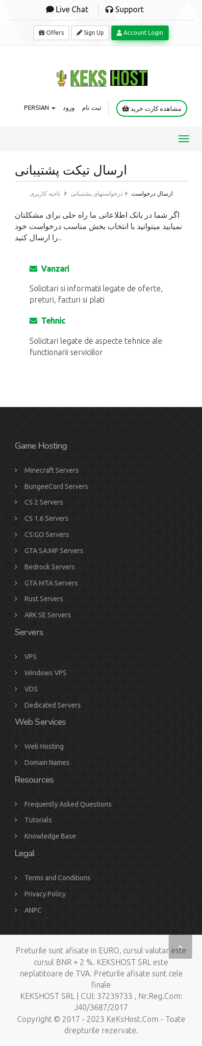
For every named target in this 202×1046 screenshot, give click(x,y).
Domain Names (47, 762)
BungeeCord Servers (56, 486)
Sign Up (90, 32)
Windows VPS (46, 673)
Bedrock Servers (50, 567)
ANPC (33, 910)
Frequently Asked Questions (68, 804)
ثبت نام (91, 107)
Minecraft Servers (52, 470)
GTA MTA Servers (51, 583)
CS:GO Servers (47, 534)
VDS (31, 689)
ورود (69, 107)
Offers (51, 32)
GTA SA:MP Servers (54, 551)
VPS (31, 657)
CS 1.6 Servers (47, 518)
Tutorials (38, 820)
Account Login (140, 32)
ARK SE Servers (48, 615)
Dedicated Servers (53, 705)
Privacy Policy (45, 894)
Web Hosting (44, 746)
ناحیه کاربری (45, 193)
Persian (39, 107)
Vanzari (49, 268)
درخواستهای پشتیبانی (97, 193)
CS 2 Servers (44, 502)
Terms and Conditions (58, 878)
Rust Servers (44, 599)
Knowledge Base (50, 836)
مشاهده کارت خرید (151, 108)
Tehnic (47, 320)
